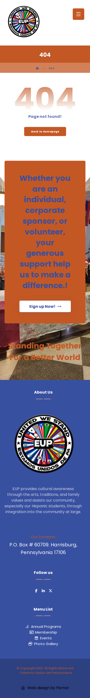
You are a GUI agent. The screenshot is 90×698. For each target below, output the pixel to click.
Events (43, 638)
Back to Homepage (45, 131)
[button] (78, 14)
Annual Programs (43, 626)
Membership (43, 632)
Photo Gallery (43, 643)
